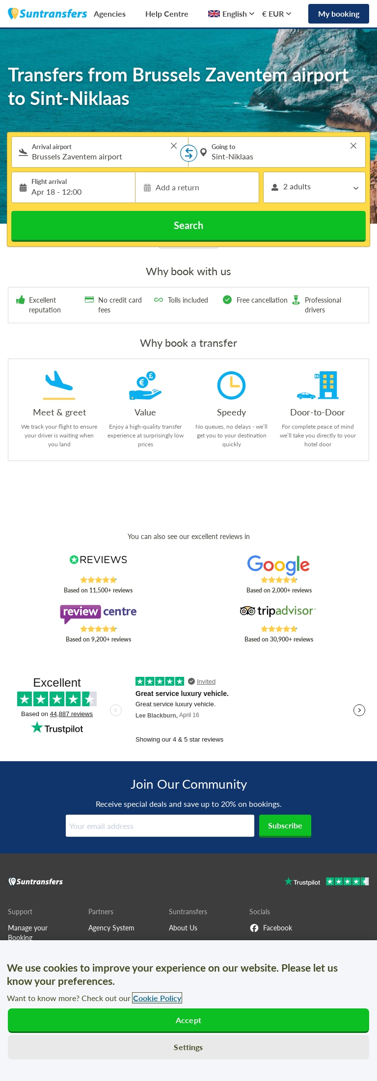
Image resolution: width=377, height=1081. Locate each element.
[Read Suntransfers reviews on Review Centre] (98, 614)
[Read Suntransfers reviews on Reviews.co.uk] (98, 565)
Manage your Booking (28, 933)
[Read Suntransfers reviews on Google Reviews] (279, 565)
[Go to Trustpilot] (326, 882)
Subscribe (285, 825)
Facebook (270, 928)
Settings (188, 1047)
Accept (188, 1020)
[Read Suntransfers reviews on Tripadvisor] (279, 614)
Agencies (110, 13)
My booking (338, 13)
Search (188, 225)
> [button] (174, 146)
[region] (188, 1010)
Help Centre (166, 13)
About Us (183, 928)
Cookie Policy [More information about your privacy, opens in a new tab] (157, 998)
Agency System (111, 928)
